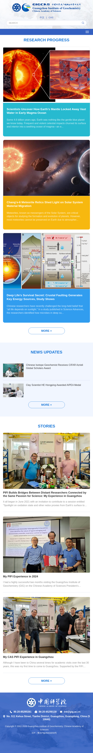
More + (46, 330)
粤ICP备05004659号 (47, 733)
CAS (51, 17)
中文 (42, 17)
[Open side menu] (87, 32)
